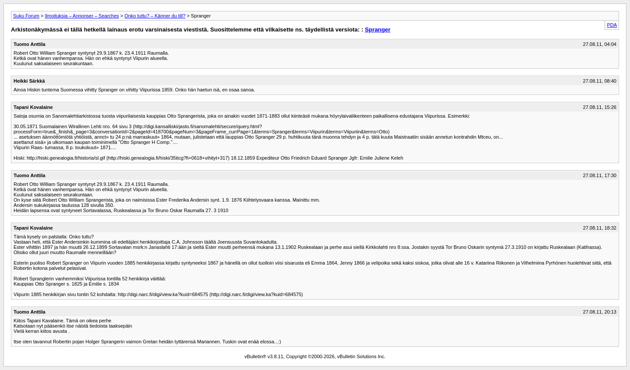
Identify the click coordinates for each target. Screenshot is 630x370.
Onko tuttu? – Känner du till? (154, 15)
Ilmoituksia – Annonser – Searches (82, 15)
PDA (612, 25)
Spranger (378, 29)
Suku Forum (26, 15)
